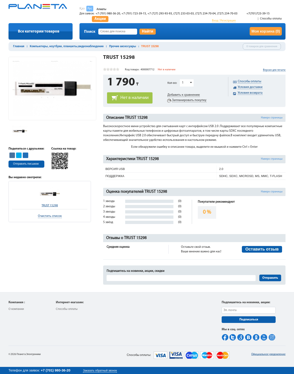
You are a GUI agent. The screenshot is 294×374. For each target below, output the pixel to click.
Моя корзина (266, 31)
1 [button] (183, 83)
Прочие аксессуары (122, 46)
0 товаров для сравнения (261, 46)
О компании (16, 309)
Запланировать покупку (189, 100)
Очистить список (50, 216)
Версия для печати (274, 70)
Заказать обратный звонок (100, 370)
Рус (90, 8)
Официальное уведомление (268, 354)
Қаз (82, 8)
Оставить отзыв (262, 249)
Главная (18, 46)
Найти (147, 31)
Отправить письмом (26, 163)
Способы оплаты (271, 18)
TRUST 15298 (50, 205)
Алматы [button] (101, 9)
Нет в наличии (134, 98)
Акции (100, 19)
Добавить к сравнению (183, 95)
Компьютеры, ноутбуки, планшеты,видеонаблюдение (67, 46)
